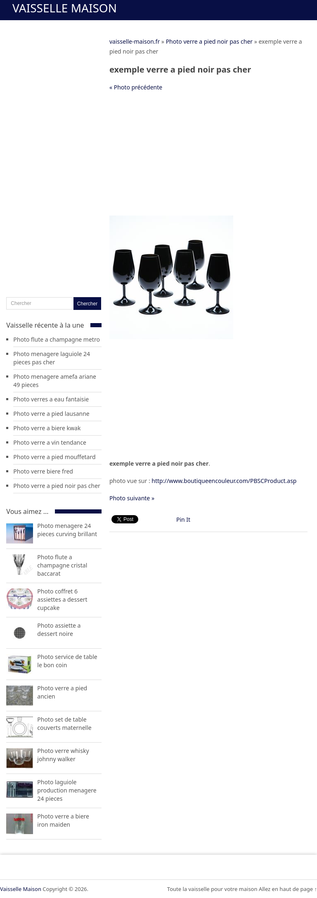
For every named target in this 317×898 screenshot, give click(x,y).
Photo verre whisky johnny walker (63, 755)
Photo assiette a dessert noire (58, 629)
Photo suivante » (131, 498)
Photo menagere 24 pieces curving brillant (67, 530)
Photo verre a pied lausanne (51, 413)
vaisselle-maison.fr (134, 41)
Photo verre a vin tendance (49, 442)
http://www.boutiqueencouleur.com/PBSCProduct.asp (223, 481)
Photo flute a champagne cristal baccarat (62, 565)
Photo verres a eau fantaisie (51, 399)
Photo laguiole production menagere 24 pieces (66, 790)
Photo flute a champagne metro (56, 339)
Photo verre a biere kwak (46, 428)
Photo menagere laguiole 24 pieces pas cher (51, 358)
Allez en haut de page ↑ (288, 889)
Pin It (183, 519)
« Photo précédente (135, 87)
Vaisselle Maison (64, 8)
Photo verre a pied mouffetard (54, 457)
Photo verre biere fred (43, 471)
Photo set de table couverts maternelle (64, 723)
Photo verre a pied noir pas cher (209, 41)
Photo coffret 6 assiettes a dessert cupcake (62, 599)
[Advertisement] (208, 158)
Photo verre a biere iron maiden (63, 820)
